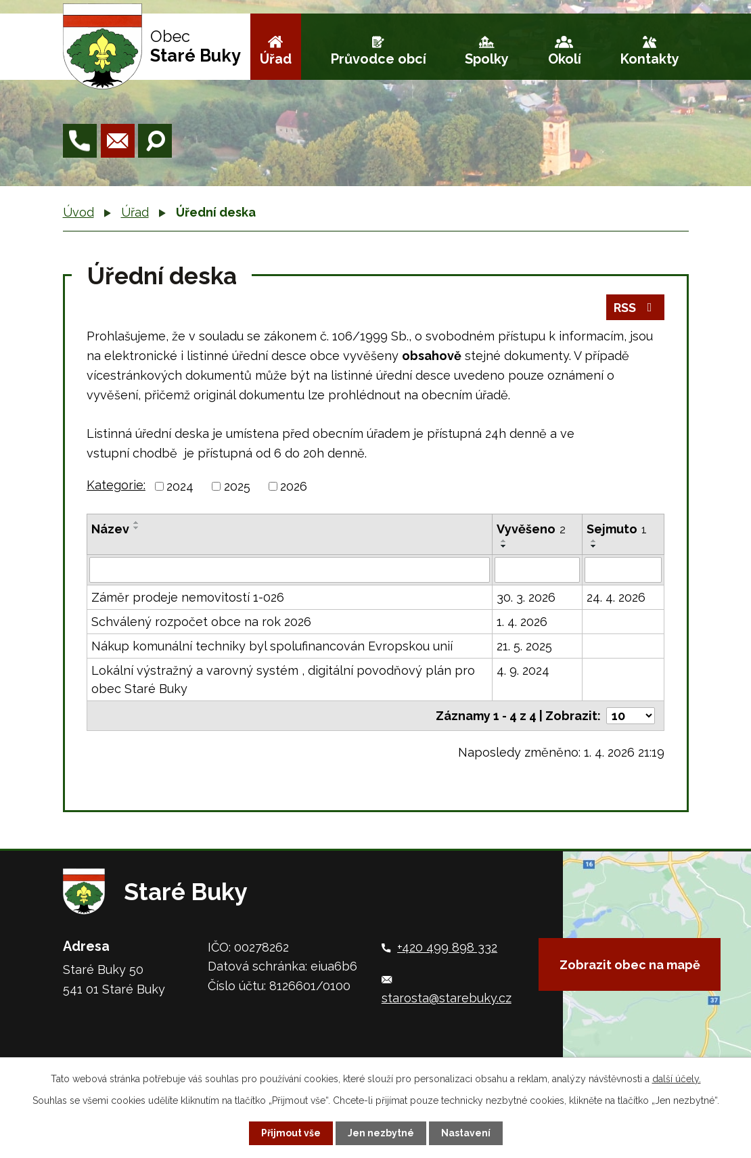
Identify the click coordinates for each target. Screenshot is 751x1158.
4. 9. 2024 (523, 670)
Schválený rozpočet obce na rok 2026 (201, 622)
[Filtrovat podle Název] (289, 570)
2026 (293, 486)
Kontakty (649, 59)
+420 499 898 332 (447, 947)
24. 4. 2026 (616, 597)
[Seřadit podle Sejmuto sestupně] (594, 546)
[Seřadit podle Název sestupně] (136, 528)
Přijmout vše (291, 1133)
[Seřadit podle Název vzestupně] (136, 522)
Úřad (276, 59)
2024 (180, 486)
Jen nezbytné (381, 1133)
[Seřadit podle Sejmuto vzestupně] (594, 540)
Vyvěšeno (531, 529)
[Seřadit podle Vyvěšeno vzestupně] (504, 540)
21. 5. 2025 (524, 646)
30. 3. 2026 (526, 597)
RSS (636, 307)
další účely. (676, 1078)
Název (110, 529)
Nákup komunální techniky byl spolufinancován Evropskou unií (272, 646)
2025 (237, 486)
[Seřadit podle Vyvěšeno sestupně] (504, 546)
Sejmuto (617, 529)
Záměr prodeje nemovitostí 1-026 (187, 597)
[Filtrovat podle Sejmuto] (623, 570)
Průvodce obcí (378, 59)
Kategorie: (116, 485)
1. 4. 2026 (522, 622)
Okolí (564, 59)
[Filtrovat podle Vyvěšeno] (538, 570)
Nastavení (466, 1133)
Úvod (78, 212)
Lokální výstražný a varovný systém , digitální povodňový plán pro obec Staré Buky (283, 679)
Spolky (487, 59)
